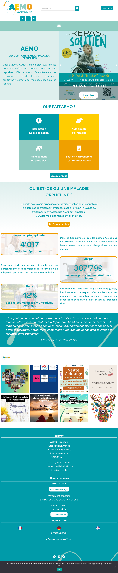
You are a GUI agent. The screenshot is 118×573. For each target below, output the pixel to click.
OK (59, 569)
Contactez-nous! (59, 477)
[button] (59, 25)
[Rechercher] (58, 8)
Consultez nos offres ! (59, 539)
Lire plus (88, 95)
